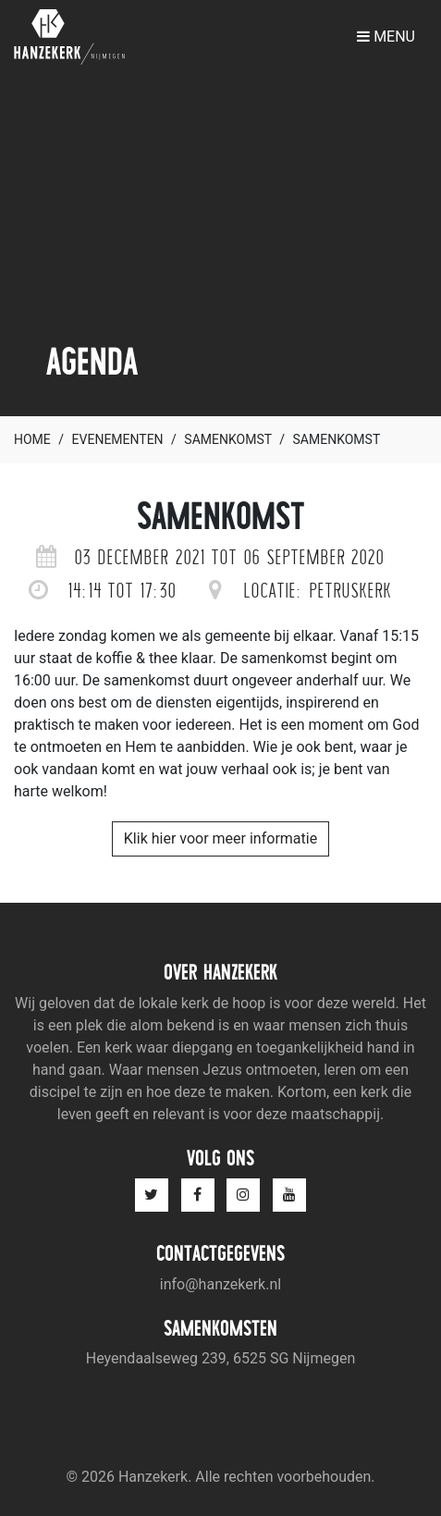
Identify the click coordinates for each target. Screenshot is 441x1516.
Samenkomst (227, 439)
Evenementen (118, 439)
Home (32, 439)
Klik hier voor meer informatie (220, 838)
